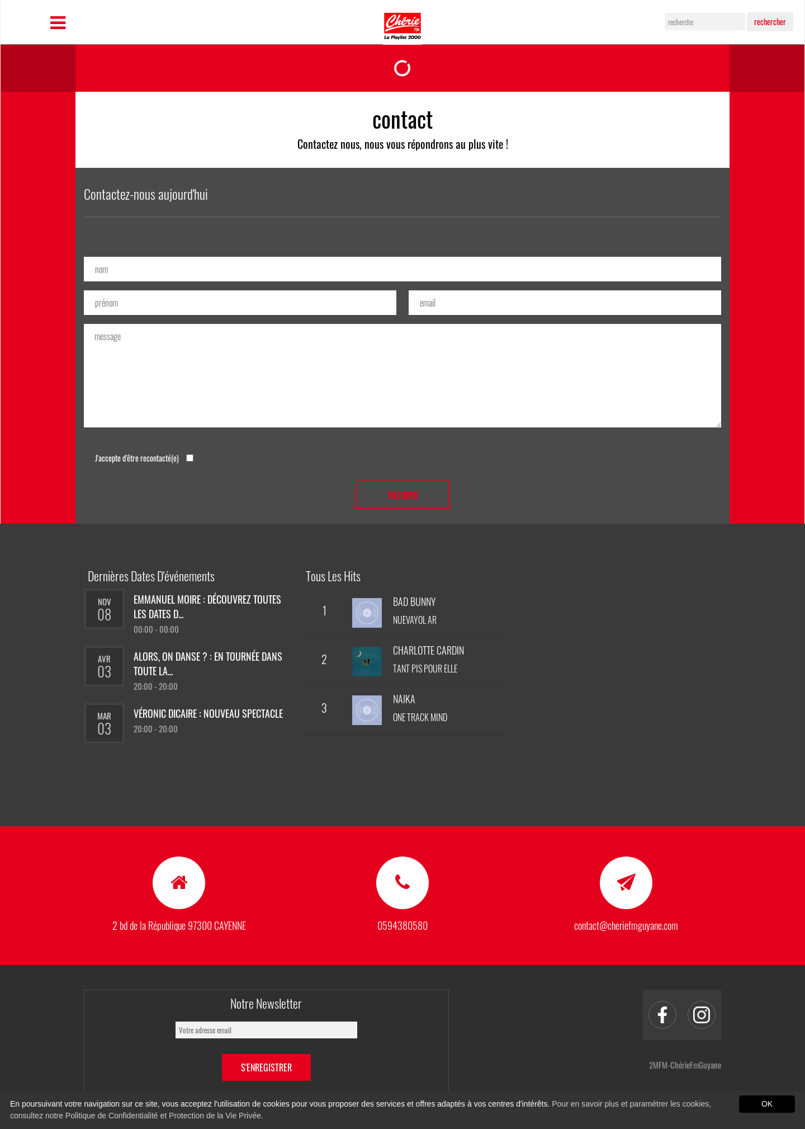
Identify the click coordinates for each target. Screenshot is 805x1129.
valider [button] (402, 495)
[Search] (705, 21)
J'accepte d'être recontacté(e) (144, 458)
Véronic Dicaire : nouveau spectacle (208, 713)
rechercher (770, 21)
